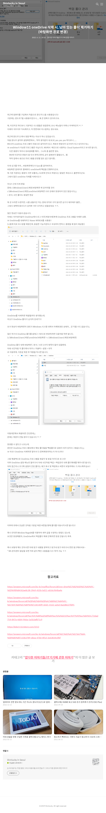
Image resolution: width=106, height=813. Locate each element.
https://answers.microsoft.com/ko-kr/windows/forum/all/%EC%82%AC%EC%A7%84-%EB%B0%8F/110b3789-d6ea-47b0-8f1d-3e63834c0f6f (46, 636)
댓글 (5, 750)
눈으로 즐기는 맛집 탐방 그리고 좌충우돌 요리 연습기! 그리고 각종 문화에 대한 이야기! (37, 768)
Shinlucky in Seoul (14, 3)
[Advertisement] (53, 90)
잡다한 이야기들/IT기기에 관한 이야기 (49, 657)
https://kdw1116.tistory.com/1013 (23, 626)
